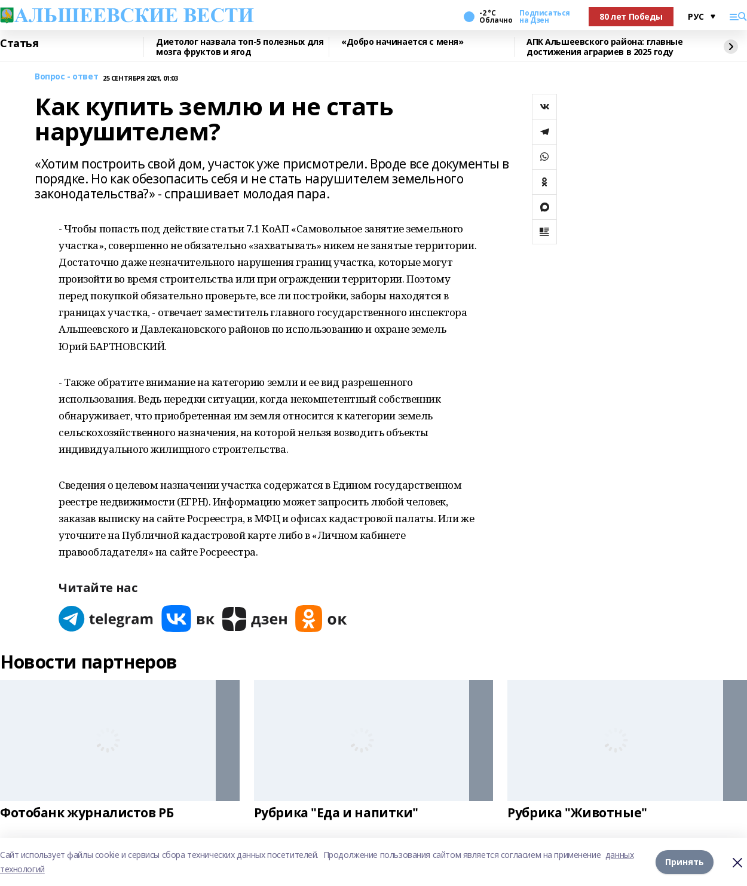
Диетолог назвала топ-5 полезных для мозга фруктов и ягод (239, 47)
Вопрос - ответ (66, 77)
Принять (684, 861)
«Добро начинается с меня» (402, 42)
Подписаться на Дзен (544, 17)
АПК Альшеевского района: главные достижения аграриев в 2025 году (604, 47)
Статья (19, 43)
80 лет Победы (631, 16)
